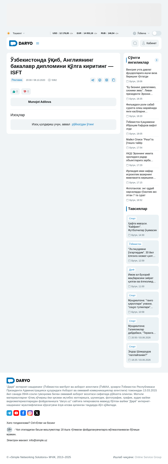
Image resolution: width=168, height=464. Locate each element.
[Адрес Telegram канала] (9, 413)
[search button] (135, 43)
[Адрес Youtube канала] (16, 413)
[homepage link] (21, 43)
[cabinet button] (149, 43)
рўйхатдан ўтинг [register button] (83, 124)
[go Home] (18, 380)
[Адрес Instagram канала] (30, 413)
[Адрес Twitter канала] (37, 413)
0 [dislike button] (26, 91)
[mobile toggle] (37, 43)
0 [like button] (15, 91)
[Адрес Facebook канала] (23, 413)
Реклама (17, 80)
